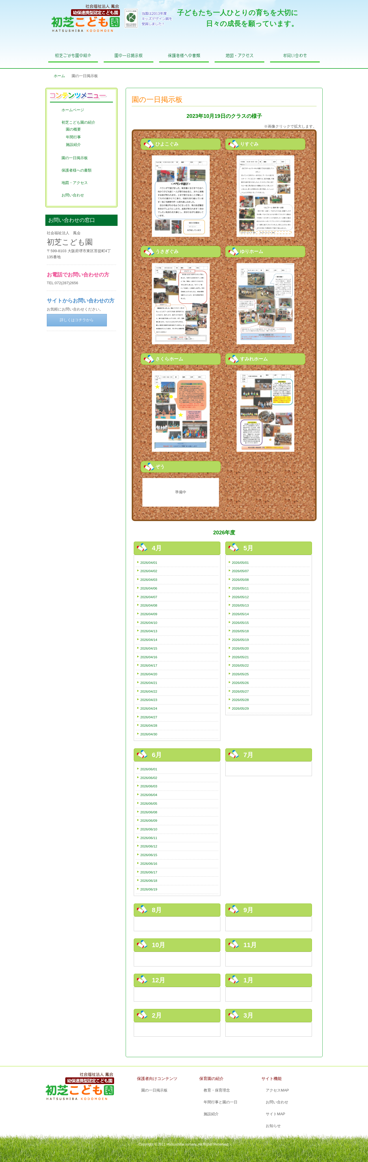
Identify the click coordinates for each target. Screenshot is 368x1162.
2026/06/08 (148, 812)
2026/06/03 (148, 786)
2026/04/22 (148, 691)
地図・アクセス (240, 55)
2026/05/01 (240, 562)
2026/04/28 (148, 725)
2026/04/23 (148, 700)
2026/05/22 (240, 665)
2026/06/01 (148, 769)
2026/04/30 (148, 734)
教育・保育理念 (217, 1090)
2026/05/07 (240, 571)
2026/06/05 (148, 803)
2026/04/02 (148, 571)
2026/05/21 (240, 657)
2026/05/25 (240, 674)
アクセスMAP (277, 1090)
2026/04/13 (148, 631)
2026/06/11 (148, 838)
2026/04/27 (148, 717)
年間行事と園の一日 (220, 1102)
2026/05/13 (240, 605)
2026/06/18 (148, 880)
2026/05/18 (240, 631)
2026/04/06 (148, 588)
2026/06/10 (148, 829)
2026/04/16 (148, 657)
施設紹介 (73, 144)
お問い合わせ (295, 55)
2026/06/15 (148, 855)
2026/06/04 (148, 795)
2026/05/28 (240, 700)
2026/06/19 (148, 889)
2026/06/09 (148, 820)
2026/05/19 (240, 640)
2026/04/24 (148, 708)
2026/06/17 (148, 872)
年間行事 (73, 137)
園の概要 (73, 129)
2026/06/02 (148, 778)
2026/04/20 (148, 674)
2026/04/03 (148, 579)
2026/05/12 (240, 597)
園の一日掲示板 (128, 55)
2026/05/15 (240, 622)
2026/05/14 (240, 614)
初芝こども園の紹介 (73, 55)
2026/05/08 (240, 579)
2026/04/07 (148, 597)
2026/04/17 (148, 665)
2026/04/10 (148, 622)
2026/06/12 (148, 846)
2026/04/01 (148, 562)
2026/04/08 (148, 605)
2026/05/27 (240, 691)
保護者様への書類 (184, 55)
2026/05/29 (240, 708)
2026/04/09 (148, 614)
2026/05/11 (240, 588)
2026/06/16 (148, 863)
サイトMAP (275, 1114)
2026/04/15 (148, 648)
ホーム (59, 76)
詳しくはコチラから (77, 320)
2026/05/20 (240, 648)
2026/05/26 (240, 683)
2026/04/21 (148, 683)
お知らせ (273, 1126)
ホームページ (73, 110)
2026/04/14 (148, 640)
